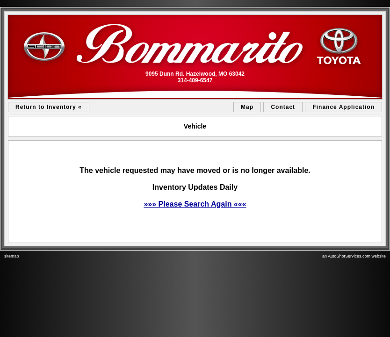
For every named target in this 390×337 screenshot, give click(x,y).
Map (247, 107)
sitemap (11, 256)
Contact (283, 107)
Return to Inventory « (48, 107)
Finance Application (343, 107)
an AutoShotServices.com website (354, 256)
